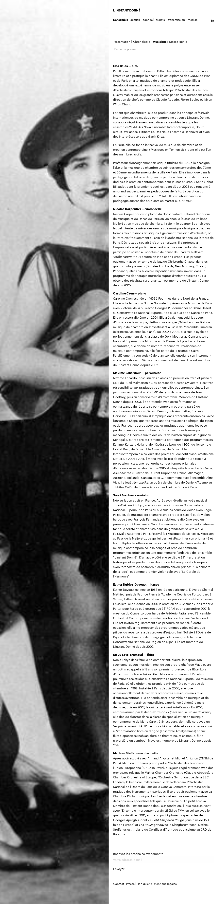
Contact (118, 883)
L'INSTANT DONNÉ (126, 10)
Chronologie (141, 41)
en (212, 20)
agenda (148, 19)
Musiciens (159, 41)
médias (192, 19)
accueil (135, 19)
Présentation (121, 41)
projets (160, 19)
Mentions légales (165, 883)
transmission (176, 19)
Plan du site (144, 883)
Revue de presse (125, 48)
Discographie (178, 41)
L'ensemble (120, 19)
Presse (130, 883)
